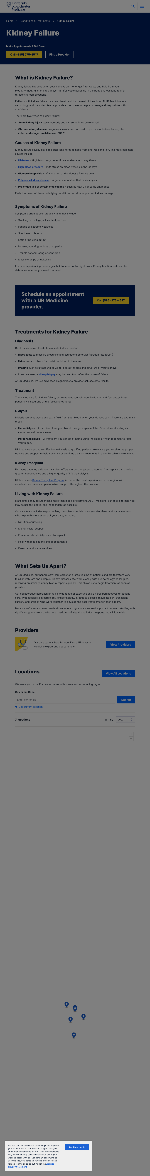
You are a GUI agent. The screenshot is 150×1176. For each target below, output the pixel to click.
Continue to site (77, 1147)
